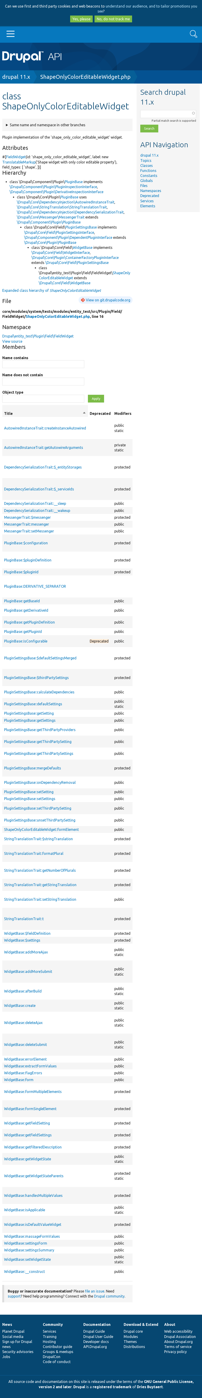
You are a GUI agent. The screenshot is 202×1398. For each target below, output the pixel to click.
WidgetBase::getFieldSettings (28, 1135)
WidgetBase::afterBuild (23, 991)
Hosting (49, 1342)
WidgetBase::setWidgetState (27, 1259)
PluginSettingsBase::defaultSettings (33, 704)
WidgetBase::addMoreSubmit (28, 971)
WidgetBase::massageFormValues (32, 1236)
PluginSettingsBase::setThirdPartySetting (37, 808)
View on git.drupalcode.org (108, 300)
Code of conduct (57, 1362)
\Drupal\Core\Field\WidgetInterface (60, 252)
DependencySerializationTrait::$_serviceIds (39, 489)
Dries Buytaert (150, 1387)
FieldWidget (16, 157)
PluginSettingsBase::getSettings (30, 720)
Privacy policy (175, 1352)
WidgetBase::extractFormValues (30, 1066)
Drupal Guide (94, 1331)
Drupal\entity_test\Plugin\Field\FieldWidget (38, 336)
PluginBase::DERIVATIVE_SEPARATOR (35, 586)
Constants (148, 176)
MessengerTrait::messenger (26, 524)
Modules (131, 1337)
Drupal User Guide (98, 1337)
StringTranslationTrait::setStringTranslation (40, 899)
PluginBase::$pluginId (21, 572)
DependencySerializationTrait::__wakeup (37, 510)
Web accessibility (178, 1331)
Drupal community (109, 1296)
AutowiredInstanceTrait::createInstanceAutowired (45, 428)
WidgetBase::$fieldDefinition (27, 933)
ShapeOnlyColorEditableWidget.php (85, 77)
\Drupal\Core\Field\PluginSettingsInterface (59, 232)
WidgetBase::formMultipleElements (33, 1092)
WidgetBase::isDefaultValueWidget (32, 1224)
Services (147, 201)
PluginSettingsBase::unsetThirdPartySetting (39, 820)
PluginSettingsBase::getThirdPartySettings (38, 753)
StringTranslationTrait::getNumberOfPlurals (40, 870)
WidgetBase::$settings (22, 940)
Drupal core (133, 1331)
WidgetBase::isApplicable (24, 1210)
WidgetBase (82, 247)
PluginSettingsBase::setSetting (29, 792)
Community (53, 1324)
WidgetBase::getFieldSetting (27, 1123)
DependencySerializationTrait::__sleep (35, 503)
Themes (130, 1342)
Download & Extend (141, 1324)
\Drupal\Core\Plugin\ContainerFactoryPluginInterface (75, 257)
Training (49, 1337)
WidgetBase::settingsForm (25, 1243)
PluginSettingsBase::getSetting (29, 713)
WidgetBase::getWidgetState (27, 1159)
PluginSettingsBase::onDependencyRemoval (40, 782)
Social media (12, 1337)
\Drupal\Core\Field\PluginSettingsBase (77, 263)
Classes (146, 165)
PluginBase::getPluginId (23, 631)
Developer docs (96, 1342)
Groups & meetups (58, 1352)
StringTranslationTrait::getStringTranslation (40, 885)
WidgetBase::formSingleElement (30, 1109)
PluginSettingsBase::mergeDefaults (32, 768)
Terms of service (178, 1347)
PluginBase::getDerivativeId (26, 610)
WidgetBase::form (18, 1080)
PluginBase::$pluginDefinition (27, 560)
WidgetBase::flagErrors (23, 1073)
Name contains (15, 358)
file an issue (94, 1291)
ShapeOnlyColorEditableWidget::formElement (41, 829)
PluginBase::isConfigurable (25, 641)
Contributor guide (57, 1347)
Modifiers (122, 413)
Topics (145, 160)
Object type (12, 392)
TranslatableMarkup (19, 162)
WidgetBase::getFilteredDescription (33, 1147)
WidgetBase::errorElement (25, 1059)
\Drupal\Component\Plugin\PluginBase (49, 222)
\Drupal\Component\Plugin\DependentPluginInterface (68, 237)
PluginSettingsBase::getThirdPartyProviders (40, 730)
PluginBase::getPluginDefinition (29, 622)
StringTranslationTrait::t (24, 919)
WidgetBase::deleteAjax (23, 1023)
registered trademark (112, 1387)
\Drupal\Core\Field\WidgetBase (64, 283)
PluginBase (74, 182)
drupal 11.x (16, 77)
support (14, 1296)
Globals (146, 181)
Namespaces (150, 191)
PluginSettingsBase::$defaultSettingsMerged (40, 658)
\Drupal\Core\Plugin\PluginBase (50, 242)
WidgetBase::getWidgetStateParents (34, 1176)
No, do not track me (113, 19)
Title (45, 413)
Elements (147, 206)
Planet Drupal (13, 1331)
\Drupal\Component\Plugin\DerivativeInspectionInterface (56, 192)
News (7, 1324)
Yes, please (81, 19)
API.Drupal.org (95, 1347)
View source (12, 341)
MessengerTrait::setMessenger (29, 531)
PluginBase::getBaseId (22, 601)
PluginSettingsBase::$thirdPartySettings (36, 678)
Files (144, 186)
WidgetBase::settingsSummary (29, 1250)
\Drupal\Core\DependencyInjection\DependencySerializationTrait (70, 212)
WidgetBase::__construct (24, 1271)
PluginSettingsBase (81, 227)
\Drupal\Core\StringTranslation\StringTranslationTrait (62, 207)
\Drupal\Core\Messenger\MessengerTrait (50, 217)
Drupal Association (180, 1337)
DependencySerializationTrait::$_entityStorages (43, 467)
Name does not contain (22, 375)
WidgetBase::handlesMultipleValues (33, 1195)
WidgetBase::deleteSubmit (25, 1045)
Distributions (134, 1347)
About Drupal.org (178, 1342)
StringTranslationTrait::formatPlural (33, 853)
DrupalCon (51, 1357)
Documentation (96, 1324)
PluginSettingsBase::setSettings (29, 799)
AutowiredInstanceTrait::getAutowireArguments (43, 447)
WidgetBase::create (20, 1005)
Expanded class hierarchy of (51, 290)
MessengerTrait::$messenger (27, 517)
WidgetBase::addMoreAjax (26, 952)
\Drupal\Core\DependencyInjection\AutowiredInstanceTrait (65, 202)
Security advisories (17, 1352)
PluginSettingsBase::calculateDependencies (39, 692)
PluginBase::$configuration (26, 543)
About (169, 1324)
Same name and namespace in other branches (47, 125)
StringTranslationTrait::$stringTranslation (38, 839)
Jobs (6, 1357)
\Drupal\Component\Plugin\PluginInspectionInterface (53, 187)
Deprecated (149, 196)
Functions (148, 170)
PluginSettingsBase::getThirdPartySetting (38, 742)
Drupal (79, 1387)
